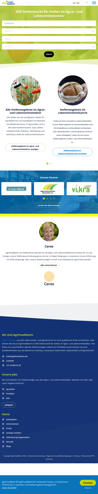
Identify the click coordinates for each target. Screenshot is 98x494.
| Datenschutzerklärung (35, 456)
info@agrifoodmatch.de (16, 356)
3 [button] (50, 198)
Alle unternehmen (49, 265)
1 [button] (47, 163)
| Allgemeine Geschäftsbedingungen (58, 456)
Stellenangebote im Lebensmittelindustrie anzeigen (72, 152)
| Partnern (49, 459)
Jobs (8, 398)
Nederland (74, 3)
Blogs (8, 446)
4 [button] (54, 198)
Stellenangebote (9, 340)
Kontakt (9, 441)
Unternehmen (12, 424)
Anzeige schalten (13, 433)
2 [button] (50, 163)
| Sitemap (76, 456)
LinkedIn (10, 361)
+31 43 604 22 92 (13, 365)
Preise (9, 428)
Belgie (78, 3)
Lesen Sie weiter (9, 487)
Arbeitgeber (11, 419)
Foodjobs (10, 393)
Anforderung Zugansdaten (18, 437)
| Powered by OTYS (87, 456)
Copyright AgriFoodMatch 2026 (15, 456)
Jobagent (9, 405)
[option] (25, 115)
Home (6, 414)
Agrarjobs (10, 389)
